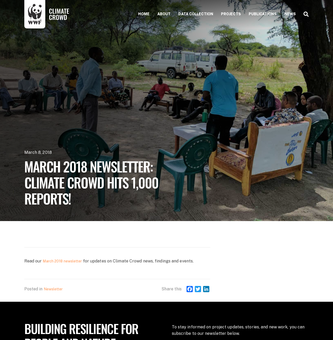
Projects (231, 14)
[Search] (304, 14)
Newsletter (53, 289)
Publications (263, 14)
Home (144, 14)
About (164, 14)
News (290, 14)
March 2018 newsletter (62, 261)
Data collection (195, 14)
